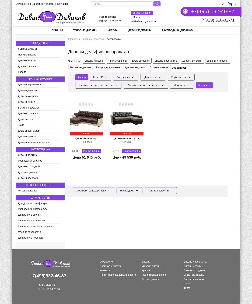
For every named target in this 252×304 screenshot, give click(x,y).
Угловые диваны (85, 30)
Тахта (21, 125)
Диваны (57, 30)
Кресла (113, 30)
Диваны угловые (94, 60)
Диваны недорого (28, 178)
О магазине (22, 4)
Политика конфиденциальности (118, 274)
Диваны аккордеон (28, 96)
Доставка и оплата (43, 4)
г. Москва (142, 15)
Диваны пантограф (29, 130)
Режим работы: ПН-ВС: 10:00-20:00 (110, 19)
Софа (187, 283)
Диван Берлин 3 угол (126, 138)
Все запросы (179, 67)
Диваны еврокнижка (29, 84)
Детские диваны (140, 30)
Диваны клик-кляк (28, 113)
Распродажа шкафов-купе (33, 209)
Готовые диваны (27, 190)
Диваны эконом (27, 60)
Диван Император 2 (87, 138)
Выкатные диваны (28, 107)
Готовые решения (40, 185)
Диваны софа (25, 119)
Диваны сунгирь (27, 136)
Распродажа (40, 149)
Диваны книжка (26, 101)
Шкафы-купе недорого (30, 237)
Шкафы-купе (40, 197)
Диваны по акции (27, 154)
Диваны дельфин (28, 90)
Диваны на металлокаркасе (34, 142)
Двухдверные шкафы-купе (33, 203)
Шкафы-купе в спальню (31, 220)
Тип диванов (40, 43)
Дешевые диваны (28, 172)
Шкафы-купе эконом (29, 214)
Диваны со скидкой (29, 166)
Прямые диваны (27, 54)
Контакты (62, 4)
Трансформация (40, 79)
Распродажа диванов (177, 30)
